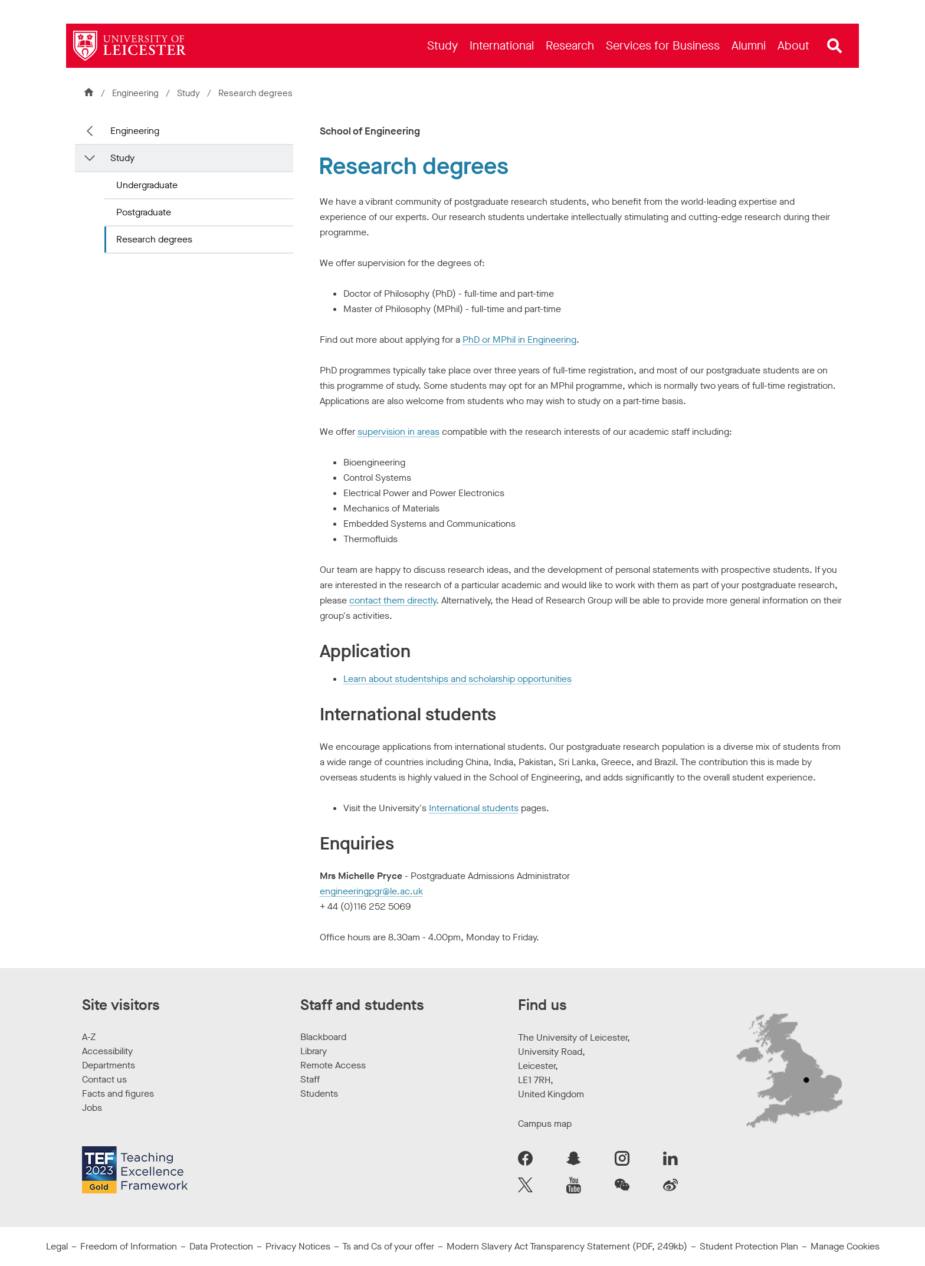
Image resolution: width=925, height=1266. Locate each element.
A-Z (89, 1037)
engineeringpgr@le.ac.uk (371, 891)
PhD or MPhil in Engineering (519, 339)
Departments (108, 1065)
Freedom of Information (128, 1246)
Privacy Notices (297, 1246)
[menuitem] (442, 46)
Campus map (545, 1123)
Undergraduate (147, 185)
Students (319, 1093)
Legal (57, 1246)
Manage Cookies (845, 1246)
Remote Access (333, 1065)
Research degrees (154, 239)
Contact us (104, 1079)
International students (474, 808)
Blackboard (323, 1037)
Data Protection (221, 1246)
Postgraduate (143, 212)
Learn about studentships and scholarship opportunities (457, 679)
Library (313, 1051)
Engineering (135, 93)
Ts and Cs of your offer (388, 1246)
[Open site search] (834, 46)
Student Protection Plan (749, 1246)
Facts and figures (118, 1093)
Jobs (92, 1107)
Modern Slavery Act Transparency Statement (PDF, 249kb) (567, 1246)
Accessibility (107, 1051)
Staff (310, 1079)
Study (188, 93)
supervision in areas (398, 431)
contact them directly (392, 600)
